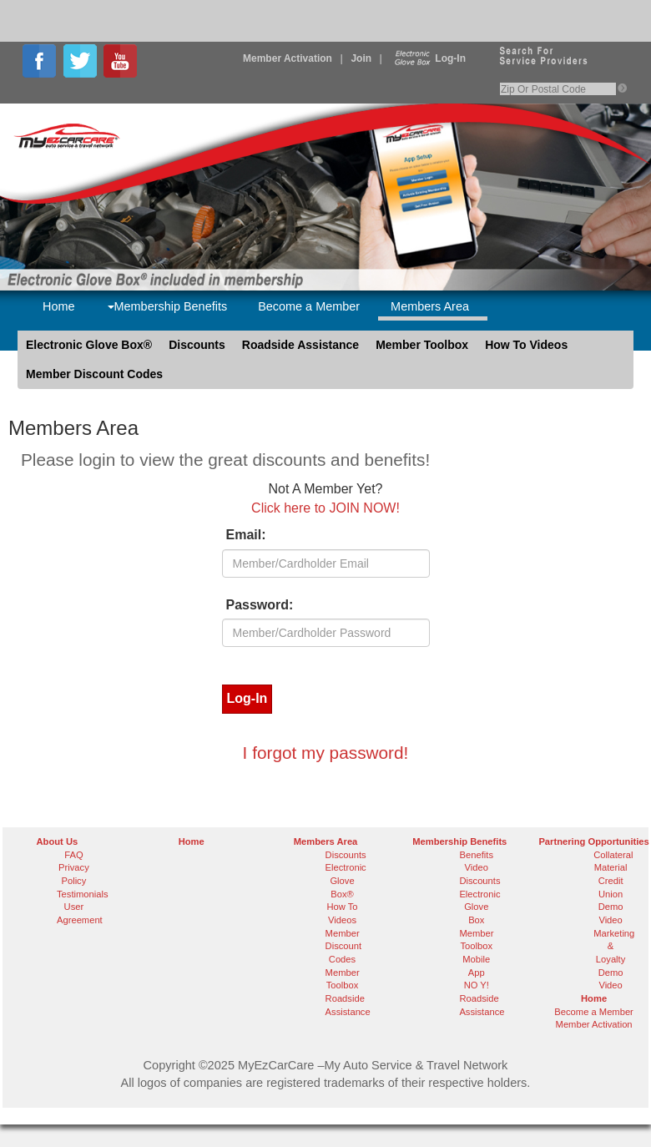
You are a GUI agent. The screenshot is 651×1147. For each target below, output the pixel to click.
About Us (57, 841)
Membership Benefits (168, 306)
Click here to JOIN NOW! (325, 508)
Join (361, 58)
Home (59, 306)
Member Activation (287, 58)
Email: (246, 535)
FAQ (73, 855)
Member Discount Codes (94, 374)
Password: (260, 605)
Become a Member (309, 306)
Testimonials (82, 894)
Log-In (429, 58)
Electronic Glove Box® (89, 344)
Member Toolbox (422, 344)
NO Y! (476, 985)
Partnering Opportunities (593, 841)
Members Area (430, 306)
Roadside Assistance (300, 344)
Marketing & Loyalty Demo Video (613, 959)
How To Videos (526, 344)
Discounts (197, 344)
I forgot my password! (326, 752)
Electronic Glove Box (479, 907)
